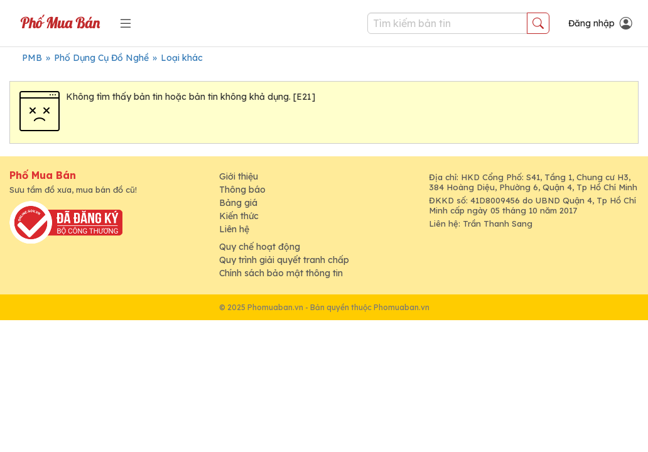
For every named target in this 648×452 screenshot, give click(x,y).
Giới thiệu (238, 176)
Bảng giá (238, 202)
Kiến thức (239, 216)
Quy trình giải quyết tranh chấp (284, 260)
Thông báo (242, 189)
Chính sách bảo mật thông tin (281, 273)
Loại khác (182, 57)
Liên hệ (234, 229)
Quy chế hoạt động (259, 246)
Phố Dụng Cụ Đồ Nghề (101, 57)
